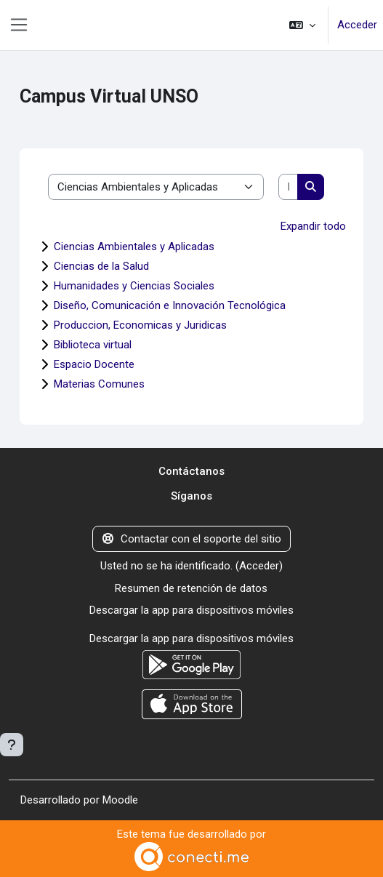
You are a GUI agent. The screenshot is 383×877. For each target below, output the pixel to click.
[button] (302, 25)
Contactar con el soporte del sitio (192, 538)
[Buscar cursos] (288, 187)
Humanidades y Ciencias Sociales (134, 285)
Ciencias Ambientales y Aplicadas (134, 246)
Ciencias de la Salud (101, 266)
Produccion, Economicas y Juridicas (140, 325)
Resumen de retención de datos (191, 588)
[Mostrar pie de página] (11, 744)
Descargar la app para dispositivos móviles (191, 610)
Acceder (357, 24)
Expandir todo (313, 226)
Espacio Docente (94, 364)
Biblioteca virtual (93, 344)
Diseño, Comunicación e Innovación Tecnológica (170, 305)
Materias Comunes (99, 384)
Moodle (120, 799)
